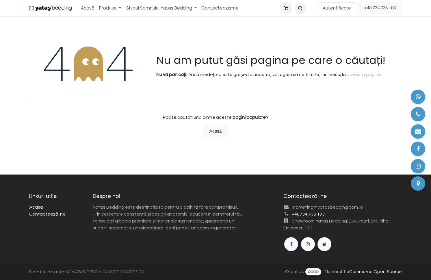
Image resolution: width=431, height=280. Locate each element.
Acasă (215, 131)
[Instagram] (308, 244)
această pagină (364, 74)
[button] (300, 8)
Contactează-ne (47, 214)
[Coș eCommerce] (286, 8)
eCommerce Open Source (374, 271)
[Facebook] (291, 244)
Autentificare (337, 8)
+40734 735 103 (308, 214)
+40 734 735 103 (380, 8)
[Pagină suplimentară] (324, 244)
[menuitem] (88, 8)
